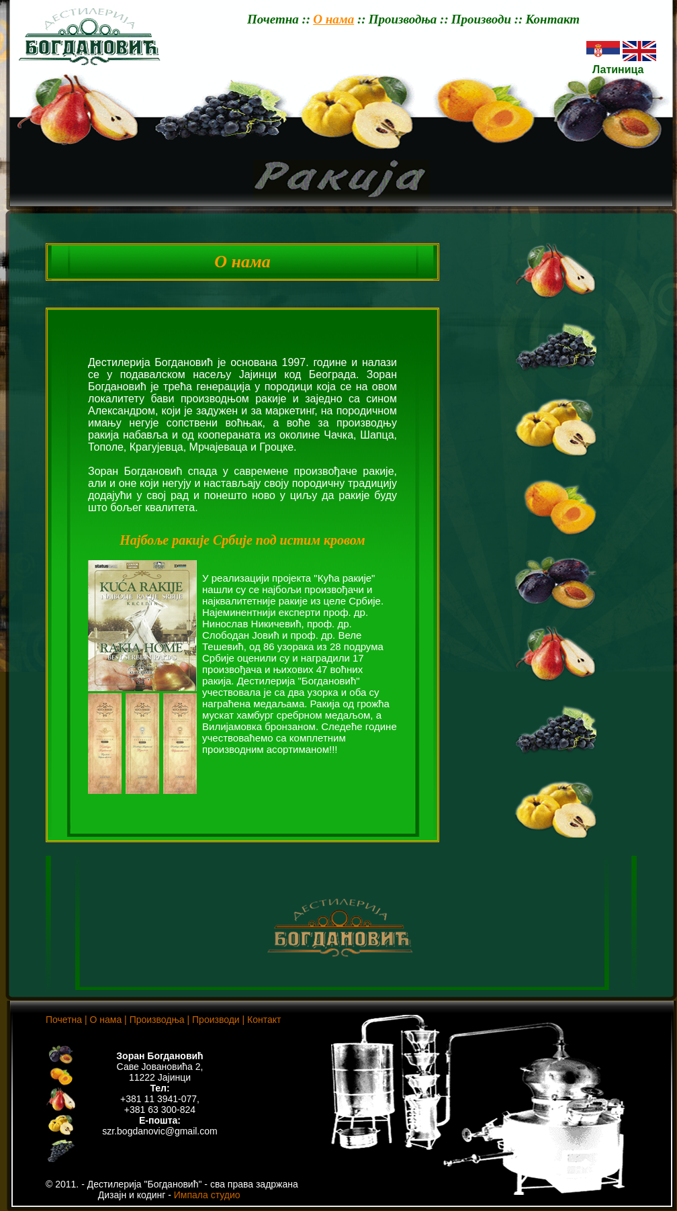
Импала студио (207, 1195)
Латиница (615, 69)
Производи (481, 19)
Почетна (273, 19)
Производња (403, 19)
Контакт (552, 19)
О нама (333, 19)
